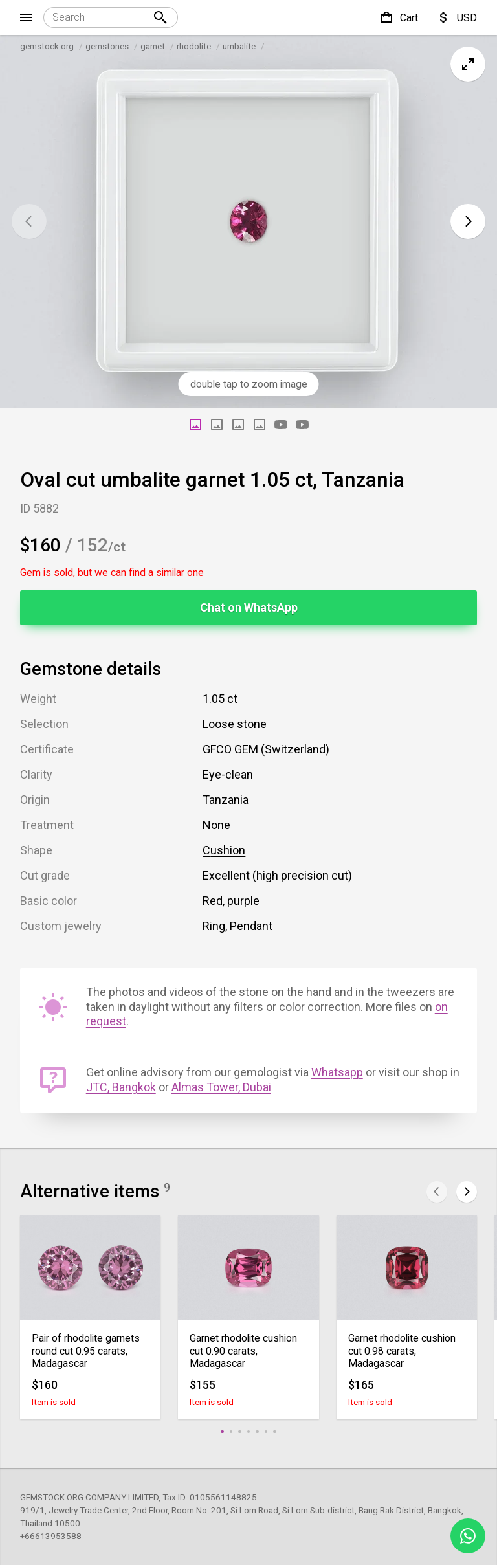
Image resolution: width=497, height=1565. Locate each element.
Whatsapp (337, 1072)
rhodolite (194, 46)
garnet (152, 46)
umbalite (239, 46)
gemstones (107, 46)
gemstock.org (47, 46)
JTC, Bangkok (121, 1087)
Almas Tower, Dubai (221, 1087)
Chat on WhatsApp (249, 607)
